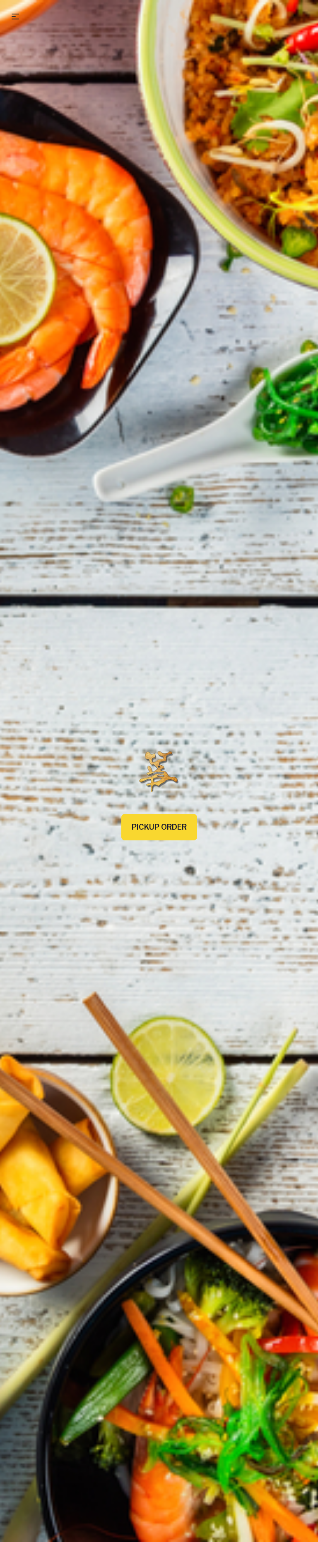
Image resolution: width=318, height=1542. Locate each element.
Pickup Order (159, 827)
